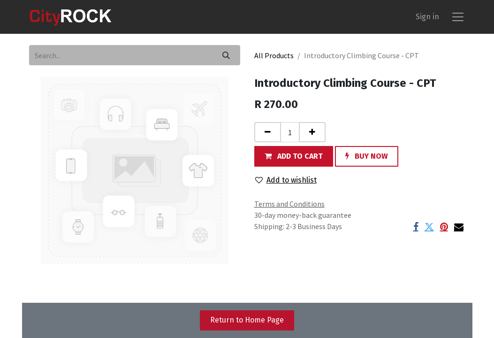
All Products (274, 55)
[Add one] (312, 132)
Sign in (427, 16)
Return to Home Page (247, 319)
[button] (293, 156)
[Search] (226, 55)
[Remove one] (267, 132)
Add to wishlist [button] (286, 180)
